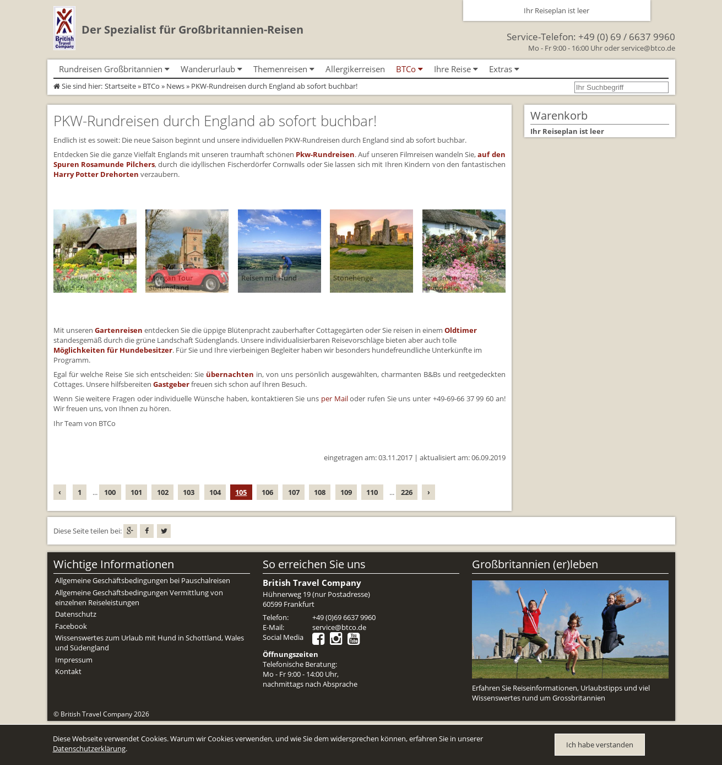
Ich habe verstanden (599, 745)
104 (215, 492)
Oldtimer (460, 330)
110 (372, 492)
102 (163, 492)
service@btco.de (648, 48)
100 (110, 492)
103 (188, 492)
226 (406, 492)
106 (267, 492)
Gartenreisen (119, 330)
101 (136, 492)
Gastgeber (171, 384)
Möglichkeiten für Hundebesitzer (112, 350)
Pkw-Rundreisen (325, 154)
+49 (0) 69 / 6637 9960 (626, 36)
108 (319, 492)
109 (346, 492)
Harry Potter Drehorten (96, 174)
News (175, 86)
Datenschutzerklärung (89, 748)
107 (294, 492)
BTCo (151, 86)
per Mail (334, 398)
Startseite (120, 86)
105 (241, 492)
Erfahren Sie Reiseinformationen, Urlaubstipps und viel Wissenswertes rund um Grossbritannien (561, 693)
